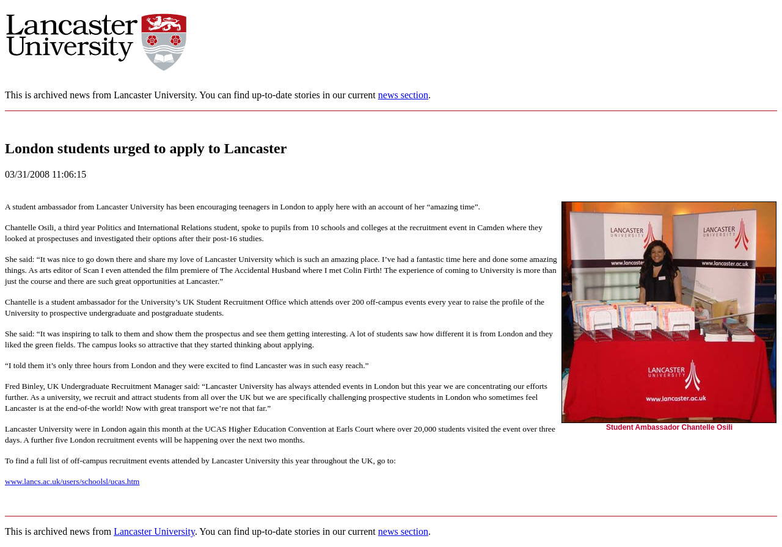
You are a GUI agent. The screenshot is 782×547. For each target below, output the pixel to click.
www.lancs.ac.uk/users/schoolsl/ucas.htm (72, 481)
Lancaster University (154, 531)
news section (403, 95)
